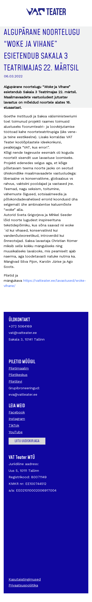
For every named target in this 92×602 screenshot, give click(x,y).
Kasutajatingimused (25, 579)
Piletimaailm (19, 368)
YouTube (16, 432)
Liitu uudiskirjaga (27, 441)
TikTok (14, 425)
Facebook (17, 412)
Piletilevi (15, 381)
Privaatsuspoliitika (23, 585)
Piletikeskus (18, 375)
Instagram (17, 419)
